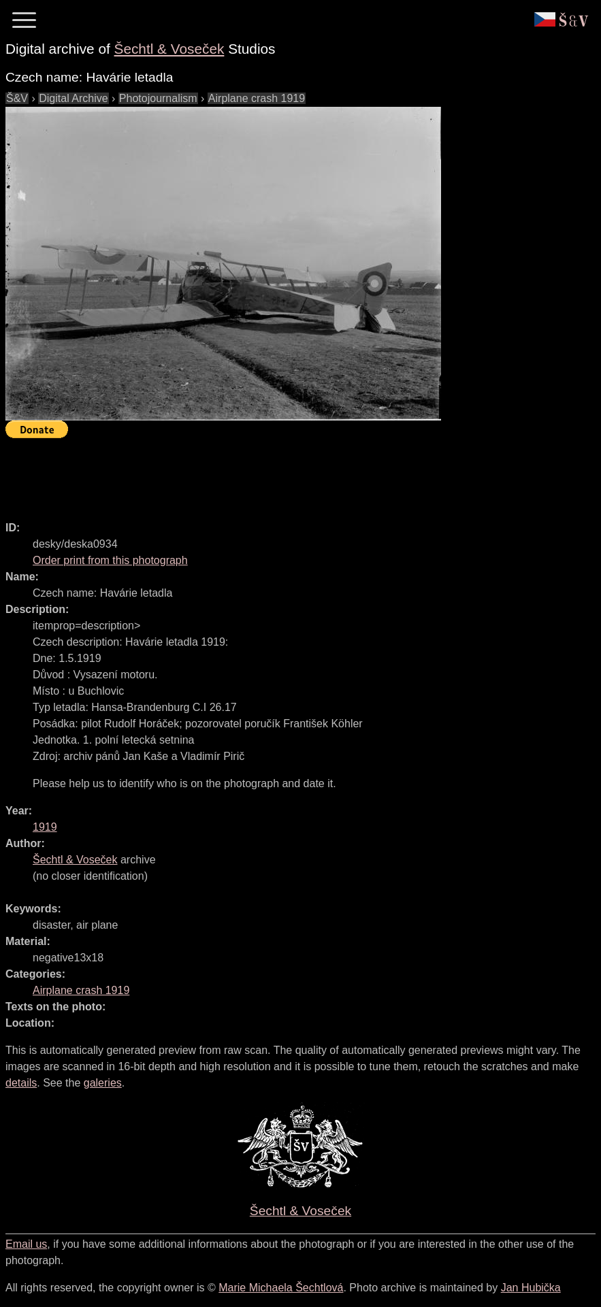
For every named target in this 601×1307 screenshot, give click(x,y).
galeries (103, 1083)
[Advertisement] (253, 473)
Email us (26, 1244)
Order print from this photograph (110, 560)
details (21, 1083)
